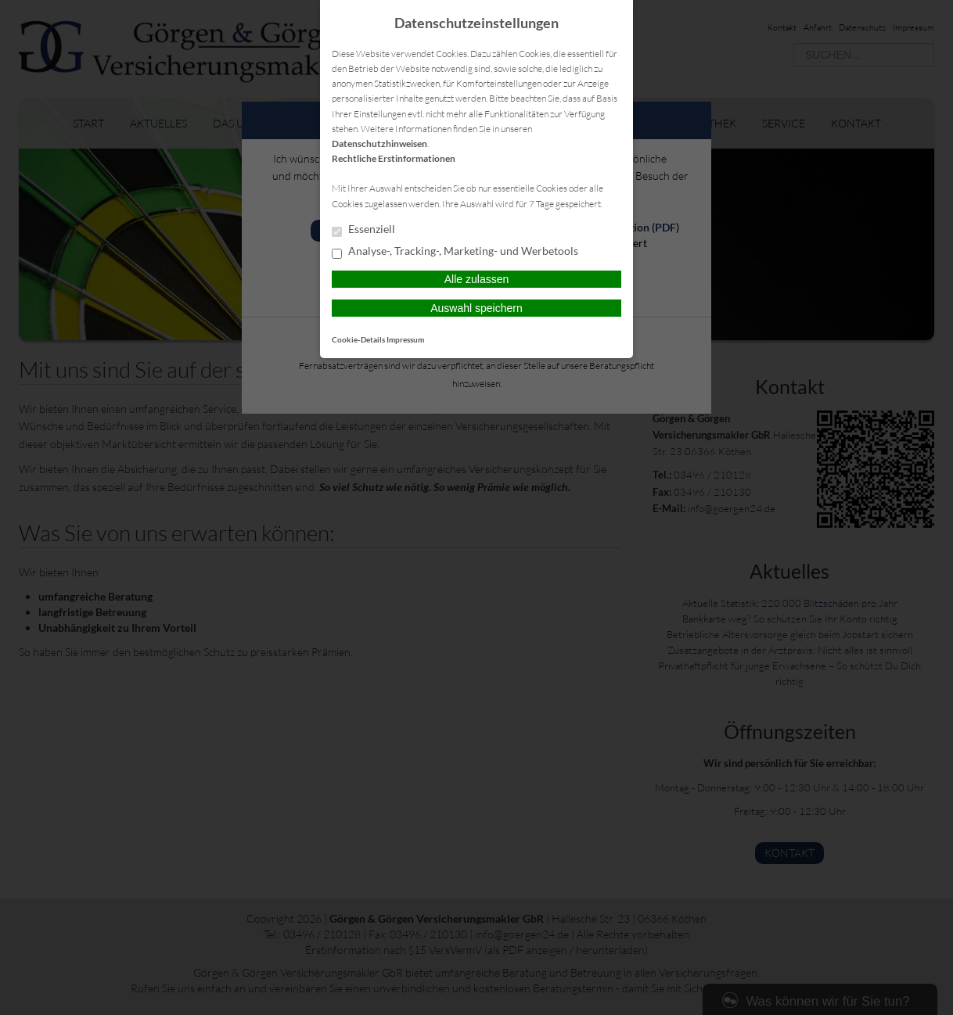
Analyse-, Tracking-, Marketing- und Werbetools (455, 252)
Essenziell (363, 230)
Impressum (405, 339)
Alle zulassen (476, 279)
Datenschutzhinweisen (379, 143)
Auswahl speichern (476, 308)
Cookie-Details (358, 339)
